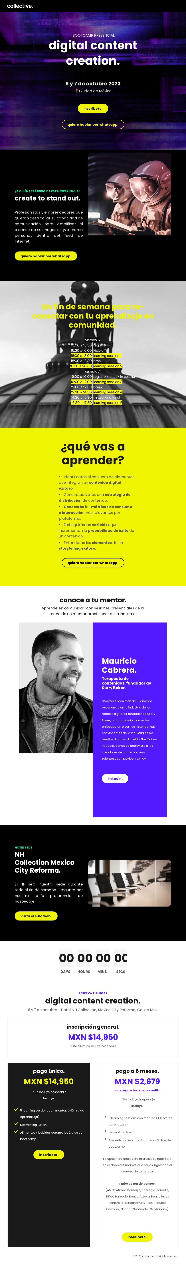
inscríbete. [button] (93, 109)
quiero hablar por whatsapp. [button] (93, 125)
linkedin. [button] (115, 792)
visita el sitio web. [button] (36, 932)
